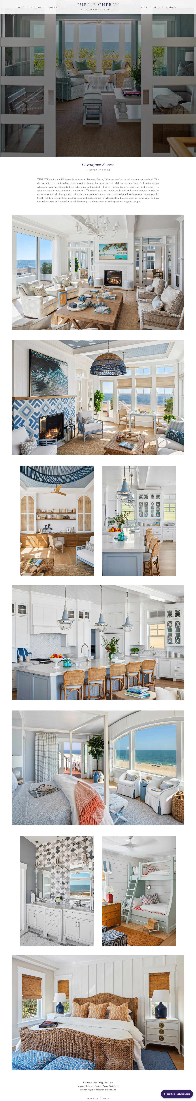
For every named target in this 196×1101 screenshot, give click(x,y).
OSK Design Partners (102, 1082)
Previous (92, 1098)
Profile (53, 7)
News (157, 7)
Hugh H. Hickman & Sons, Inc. (101, 1089)
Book (144, 7)
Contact (171, 7)
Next (106, 1098)
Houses (21, 7)
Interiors (37, 7)
